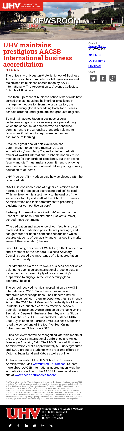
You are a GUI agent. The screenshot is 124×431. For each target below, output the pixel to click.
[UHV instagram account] (43, 425)
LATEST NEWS (96, 60)
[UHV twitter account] (10, 425)
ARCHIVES (94, 55)
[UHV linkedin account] (26, 425)
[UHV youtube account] (34, 425)
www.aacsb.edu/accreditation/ (35, 375)
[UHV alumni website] (51, 425)
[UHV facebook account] (18, 425)
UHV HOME (94, 66)
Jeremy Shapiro (97, 46)
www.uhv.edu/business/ (49, 364)
